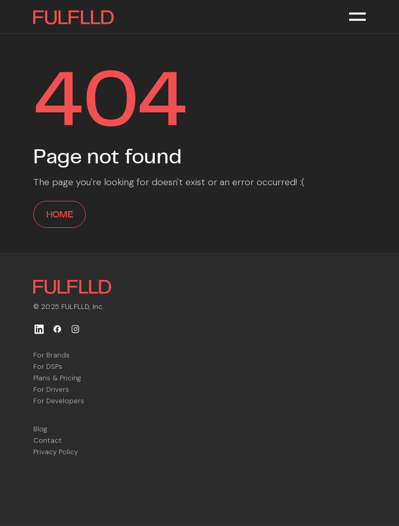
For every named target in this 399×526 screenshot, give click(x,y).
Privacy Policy (55, 451)
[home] (73, 16)
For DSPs (47, 366)
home (59, 214)
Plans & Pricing (57, 378)
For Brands (51, 355)
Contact (47, 440)
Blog (40, 429)
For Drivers (51, 389)
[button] (357, 16)
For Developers (58, 400)
